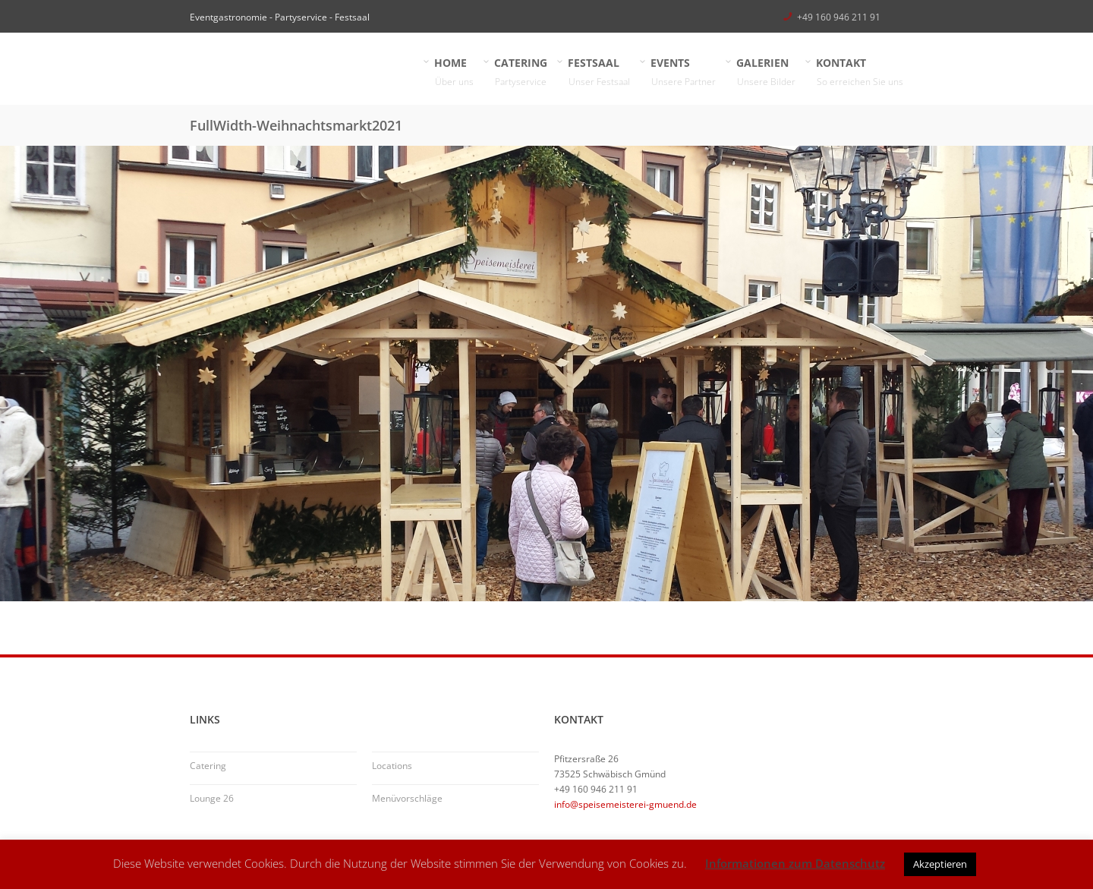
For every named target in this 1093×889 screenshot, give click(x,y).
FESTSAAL (599, 72)
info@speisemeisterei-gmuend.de (625, 804)
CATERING (521, 72)
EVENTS (683, 72)
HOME (454, 72)
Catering (208, 765)
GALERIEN (766, 72)
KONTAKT (860, 72)
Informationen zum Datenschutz (795, 863)
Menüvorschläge (407, 798)
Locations (392, 765)
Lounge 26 (212, 798)
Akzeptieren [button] (940, 864)
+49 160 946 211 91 (838, 17)
